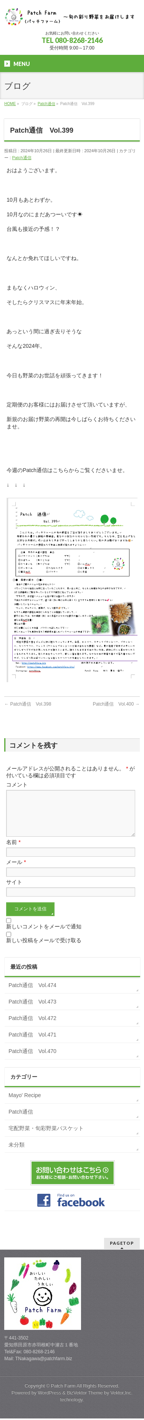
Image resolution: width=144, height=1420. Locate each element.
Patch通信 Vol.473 (32, 1011)
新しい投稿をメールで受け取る (43, 949)
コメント (17, 785)
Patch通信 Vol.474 (32, 994)
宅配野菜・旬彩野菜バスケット (46, 1137)
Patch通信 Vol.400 (116, 704)
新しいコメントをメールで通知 (43, 936)
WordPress (49, 1394)
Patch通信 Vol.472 (32, 1027)
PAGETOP (122, 1244)
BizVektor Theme (85, 1394)
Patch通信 (21, 157)
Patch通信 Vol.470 (32, 1060)
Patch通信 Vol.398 (27, 704)
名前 (13, 851)
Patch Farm (63, 1387)
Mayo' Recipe (24, 1104)
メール (16, 871)
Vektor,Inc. (122, 1394)
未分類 (16, 1154)
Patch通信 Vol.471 (32, 1044)
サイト (14, 891)
